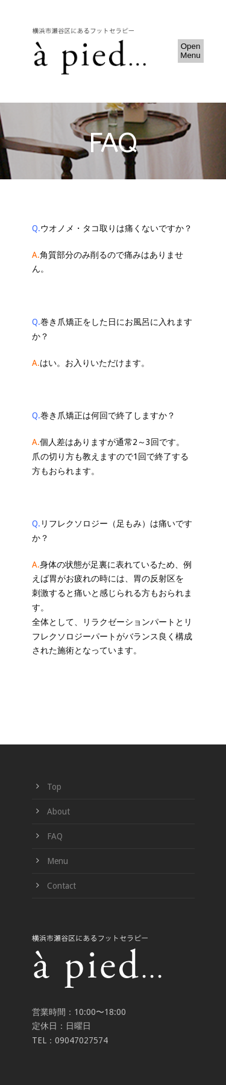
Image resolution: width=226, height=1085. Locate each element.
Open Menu (190, 51)
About (58, 811)
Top (54, 787)
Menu (57, 861)
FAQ (55, 836)
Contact (61, 886)
